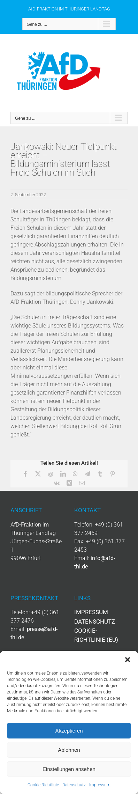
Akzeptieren (69, 731)
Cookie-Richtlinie (43, 784)
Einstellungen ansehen (69, 769)
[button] (127, 659)
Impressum (99, 784)
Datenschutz (74, 784)
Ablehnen (69, 750)
